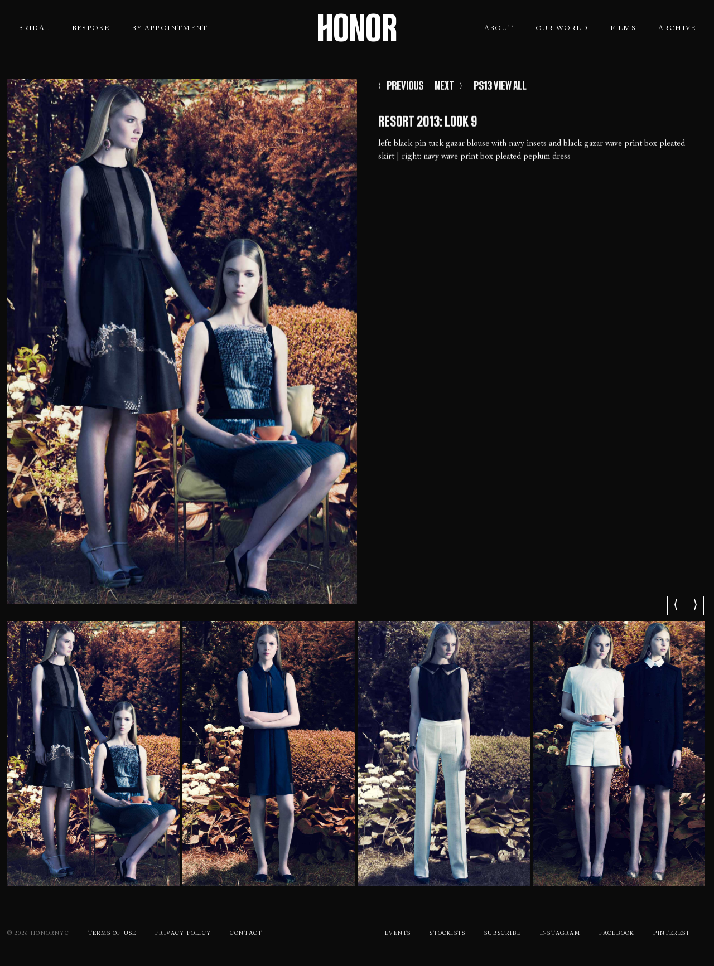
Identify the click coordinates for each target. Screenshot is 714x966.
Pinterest (671, 933)
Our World (562, 28)
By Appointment (170, 28)
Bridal (34, 28)
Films (623, 28)
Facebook (617, 933)
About (498, 28)
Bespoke (90, 28)
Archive (677, 28)
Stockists (447, 933)
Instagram (560, 933)
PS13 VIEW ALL (500, 88)
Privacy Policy (183, 933)
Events (398, 933)
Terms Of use (112, 933)
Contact (246, 933)
